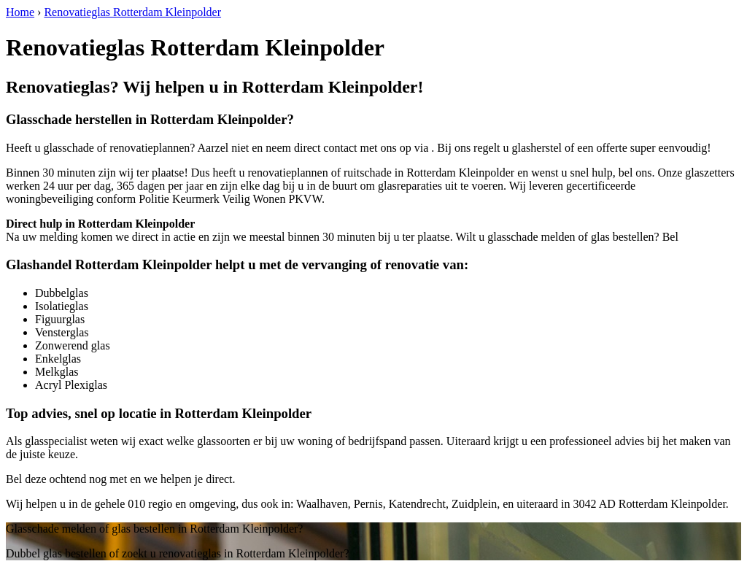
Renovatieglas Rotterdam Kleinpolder (132, 12)
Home (20, 12)
